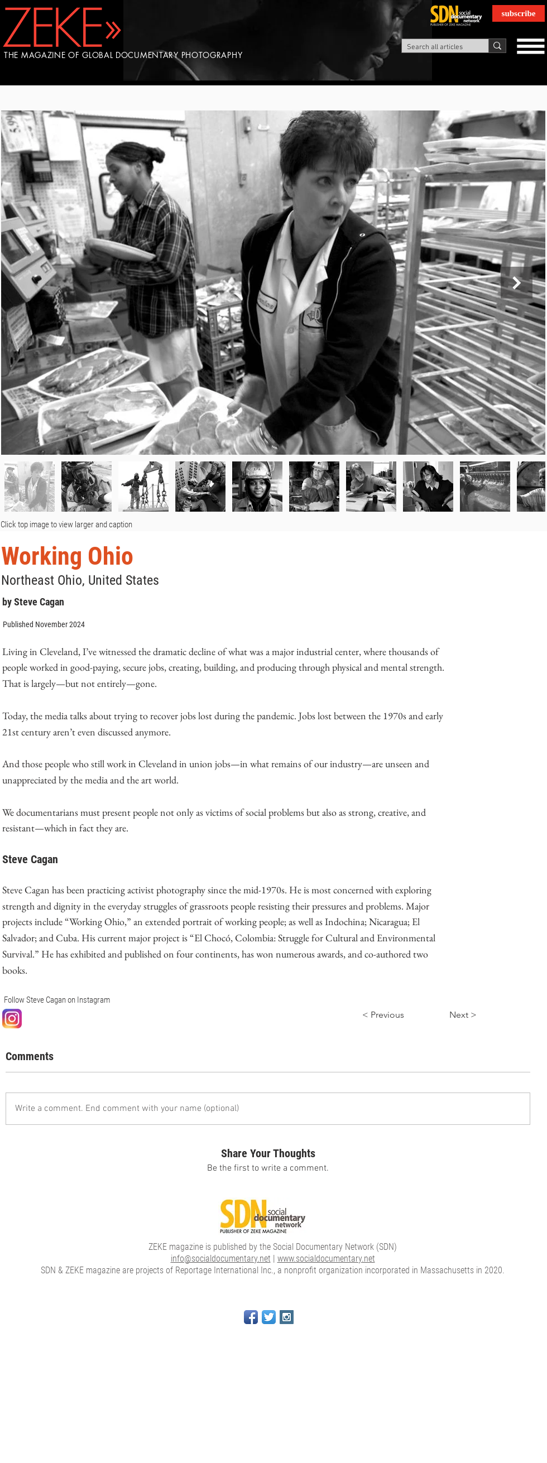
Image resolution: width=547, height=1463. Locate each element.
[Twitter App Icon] (269, 1317)
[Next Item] (516, 283)
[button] (530, 46)
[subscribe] (518, 13)
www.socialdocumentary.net (326, 1258)
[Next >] (449, 1015)
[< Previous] (398, 1015)
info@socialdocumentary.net (221, 1258)
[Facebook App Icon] (251, 1317)
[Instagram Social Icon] (287, 1317)
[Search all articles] (436, 47)
